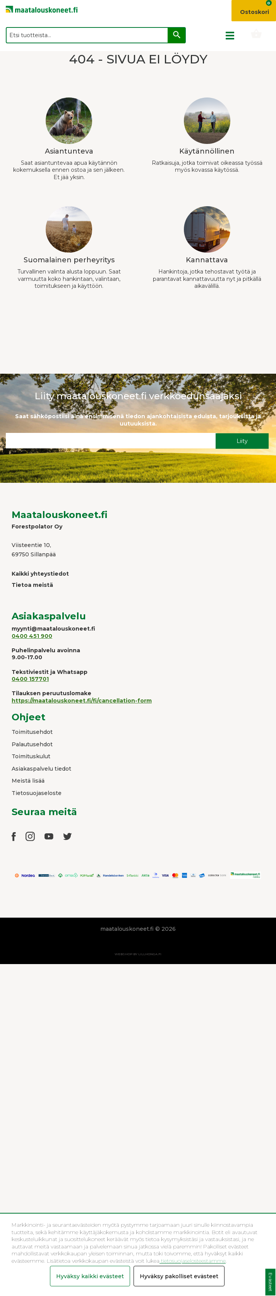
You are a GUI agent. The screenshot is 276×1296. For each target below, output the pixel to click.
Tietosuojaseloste (37, 793)
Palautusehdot (32, 744)
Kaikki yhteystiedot (40, 573)
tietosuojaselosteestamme (192, 1260)
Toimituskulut (31, 756)
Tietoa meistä (32, 584)
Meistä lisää (28, 780)
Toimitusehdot (32, 731)
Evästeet (270, 1282)
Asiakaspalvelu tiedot (41, 768)
